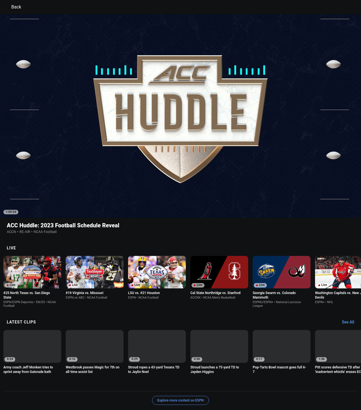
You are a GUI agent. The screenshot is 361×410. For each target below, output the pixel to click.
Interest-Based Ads (207, 383)
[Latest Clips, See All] (350, 285)
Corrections (107, 388)
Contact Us (326, 383)
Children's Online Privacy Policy (162, 383)
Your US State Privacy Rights (109, 383)
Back (13, 7)
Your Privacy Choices (295, 383)
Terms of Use (43, 383)
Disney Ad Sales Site (48, 388)
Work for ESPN (81, 388)
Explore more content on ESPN (180, 364)
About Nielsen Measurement (250, 383)
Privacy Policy (69, 383)
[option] (32, 245)
